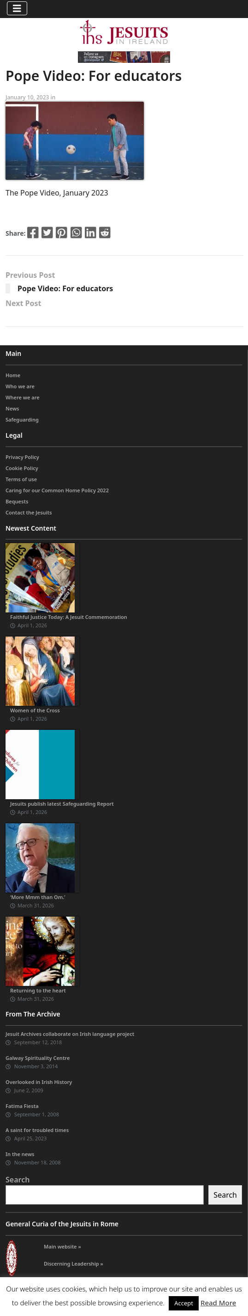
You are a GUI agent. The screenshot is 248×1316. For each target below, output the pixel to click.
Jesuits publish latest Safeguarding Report (62, 803)
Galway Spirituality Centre (38, 1057)
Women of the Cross (35, 710)
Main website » (62, 1246)
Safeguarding (22, 419)
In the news (20, 1154)
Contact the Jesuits (29, 512)
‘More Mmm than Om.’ (37, 897)
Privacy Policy (22, 456)
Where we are (23, 397)
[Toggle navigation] (17, 8)
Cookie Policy (22, 468)
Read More (218, 1302)
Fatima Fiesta (22, 1105)
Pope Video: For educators (65, 288)
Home (13, 375)
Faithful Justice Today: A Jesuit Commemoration (68, 616)
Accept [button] (183, 1303)
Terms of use (21, 479)
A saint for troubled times (37, 1129)
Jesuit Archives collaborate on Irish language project (70, 1033)
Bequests (17, 501)
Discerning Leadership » (73, 1263)
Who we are (20, 386)
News (12, 408)
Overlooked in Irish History (39, 1081)
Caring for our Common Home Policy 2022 (57, 490)
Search (18, 1180)
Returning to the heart (38, 990)
